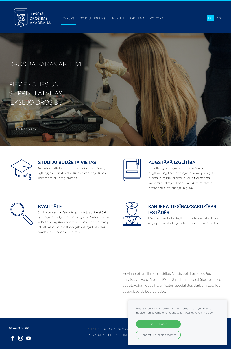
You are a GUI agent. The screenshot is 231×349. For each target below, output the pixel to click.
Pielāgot (209, 312)
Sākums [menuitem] (69, 18)
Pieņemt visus (158, 324)
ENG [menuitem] (218, 18)
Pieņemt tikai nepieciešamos (158, 335)
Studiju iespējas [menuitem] (92, 18)
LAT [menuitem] (210, 18)
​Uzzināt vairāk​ (25, 129)
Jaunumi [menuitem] (117, 18)
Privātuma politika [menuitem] (102, 335)
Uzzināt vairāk (193, 312)
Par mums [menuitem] (137, 18)
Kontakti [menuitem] (157, 18)
